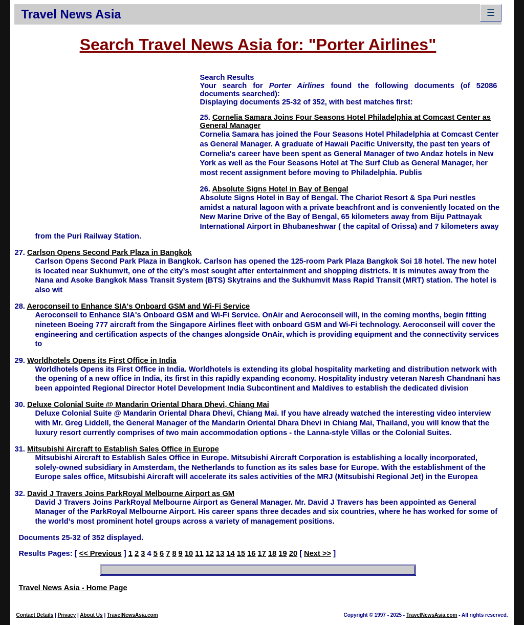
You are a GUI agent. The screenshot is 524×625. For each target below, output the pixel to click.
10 (189, 553)
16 (251, 553)
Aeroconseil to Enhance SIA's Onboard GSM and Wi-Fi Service (138, 306)
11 (199, 553)
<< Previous (100, 553)
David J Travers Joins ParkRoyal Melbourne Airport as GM (130, 493)
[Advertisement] (107, 143)
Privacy (67, 615)
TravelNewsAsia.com (132, 615)
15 (241, 553)
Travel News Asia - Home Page (72, 588)
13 (220, 553)
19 (282, 553)
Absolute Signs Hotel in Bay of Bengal (280, 189)
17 (262, 553)
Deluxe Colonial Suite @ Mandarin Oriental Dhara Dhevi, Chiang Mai (148, 404)
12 (210, 553)
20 (293, 553)
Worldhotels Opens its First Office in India (102, 360)
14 (230, 553)
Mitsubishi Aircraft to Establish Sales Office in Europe (123, 449)
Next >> (317, 553)
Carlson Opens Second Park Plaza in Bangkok (109, 252)
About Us (91, 615)
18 (272, 553)
